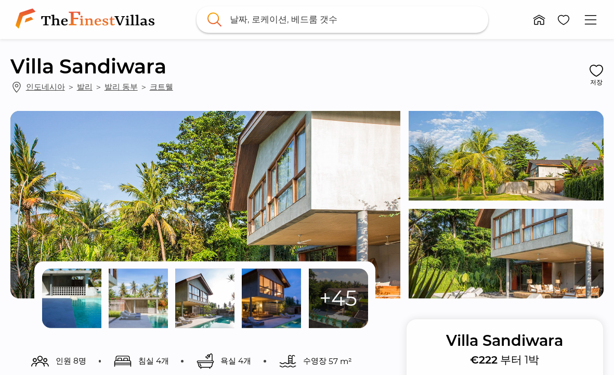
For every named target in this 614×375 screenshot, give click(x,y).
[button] (539, 19)
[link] (87, 19)
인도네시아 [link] (45, 87)
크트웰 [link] (161, 87)
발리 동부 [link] (121, 87)
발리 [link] (85, 87)
